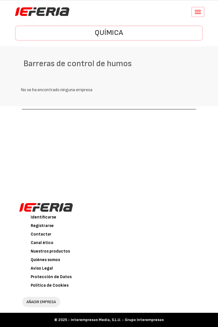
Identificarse (43, 217)
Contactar (41, 234)
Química (109, 32)
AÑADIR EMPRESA (41, 301)
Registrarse (42, 225)
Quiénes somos (45, 260)
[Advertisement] (109, 152)
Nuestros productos (50, 251)
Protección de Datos (51, 277)
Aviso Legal (42, 268)
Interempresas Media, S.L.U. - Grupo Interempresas (117, 319)
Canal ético (42, 242)
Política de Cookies (49, 285)
